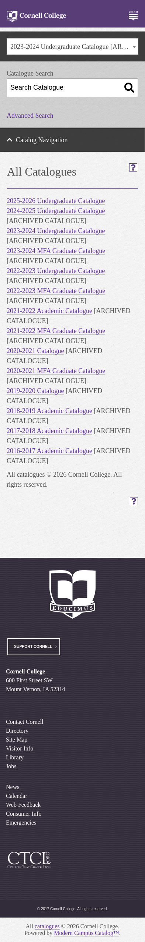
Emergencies (21, 822)
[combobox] (72, 46)
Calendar (16, 796)
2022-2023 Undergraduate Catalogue (56, 270)
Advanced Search (30, 115)
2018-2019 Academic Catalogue (49, 411)
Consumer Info (23, 813)
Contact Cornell (25, 722)
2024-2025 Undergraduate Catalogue (56, 210)
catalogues (47, 926)
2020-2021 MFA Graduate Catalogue (56, 371)
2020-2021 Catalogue (35, 351)
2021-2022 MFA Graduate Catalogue (56, 330)
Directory (17, 731)
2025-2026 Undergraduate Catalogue (56, 200)
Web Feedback (23, 805)
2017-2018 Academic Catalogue (49, 431)
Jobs (11, 766)
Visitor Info (19, 748)
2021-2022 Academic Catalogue (49, 310)
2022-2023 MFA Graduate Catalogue (56, 290)
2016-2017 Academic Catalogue (49, 451)
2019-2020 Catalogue (35, 391)
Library (15, 757)
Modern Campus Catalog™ (86, 933)
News (12, 787)
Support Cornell (33, 647)
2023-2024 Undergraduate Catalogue (56, 230)
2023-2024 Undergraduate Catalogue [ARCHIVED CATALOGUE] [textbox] (74, 46)
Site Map (16, 739)
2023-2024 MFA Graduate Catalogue (56, 250)
